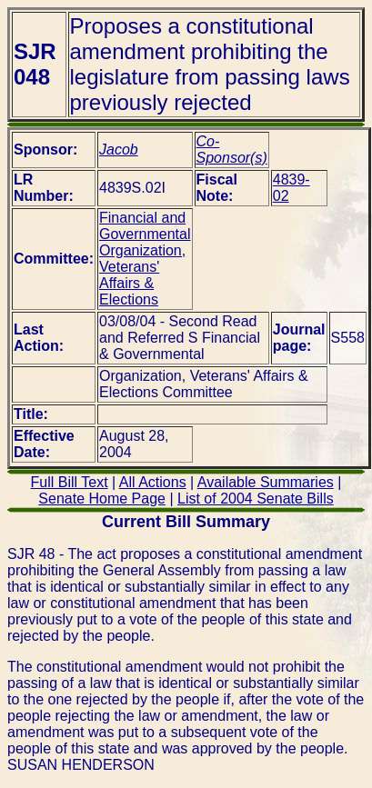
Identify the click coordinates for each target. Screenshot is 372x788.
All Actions (152, 482)
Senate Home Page (102, 498)
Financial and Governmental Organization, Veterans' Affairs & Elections (145, 258)
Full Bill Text (69, 482)
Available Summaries (265, 482)
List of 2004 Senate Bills (255, 498)
